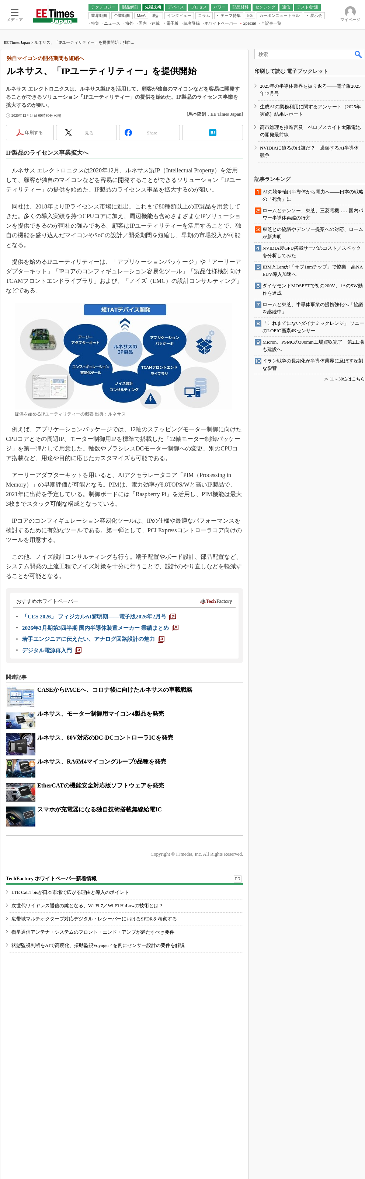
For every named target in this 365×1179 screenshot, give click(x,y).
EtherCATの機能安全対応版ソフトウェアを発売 (100, 785)
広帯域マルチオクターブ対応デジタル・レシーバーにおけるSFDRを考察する (94, 919)
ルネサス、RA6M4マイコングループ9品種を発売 (101, 761)
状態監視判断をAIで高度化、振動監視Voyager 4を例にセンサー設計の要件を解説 (98, 945)
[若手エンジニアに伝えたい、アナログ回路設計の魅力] (93, 639)
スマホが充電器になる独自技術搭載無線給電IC (99, 809)
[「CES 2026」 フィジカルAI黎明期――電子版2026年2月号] (99, 617)
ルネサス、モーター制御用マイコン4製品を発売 (100, 713)
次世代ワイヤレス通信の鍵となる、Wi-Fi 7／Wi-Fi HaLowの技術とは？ (87, 905)
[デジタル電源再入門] (51, 650)
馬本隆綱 (197, 114)
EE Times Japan (17, 42)
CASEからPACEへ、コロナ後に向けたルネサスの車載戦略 (114, 690)
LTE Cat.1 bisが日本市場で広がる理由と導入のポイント (70, 892)
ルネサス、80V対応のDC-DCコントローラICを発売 (105, 737)
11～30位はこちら (347, 379)
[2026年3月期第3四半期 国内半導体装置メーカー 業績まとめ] (100, 628)
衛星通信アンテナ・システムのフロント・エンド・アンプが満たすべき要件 (92, 932)
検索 (358, 54)
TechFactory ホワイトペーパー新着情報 (51, 878)
